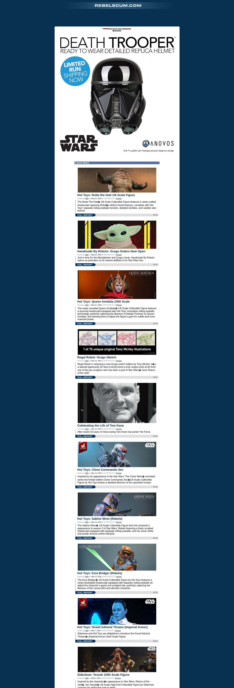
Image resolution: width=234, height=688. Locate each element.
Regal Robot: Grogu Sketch (96, 357)
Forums (119, 198)
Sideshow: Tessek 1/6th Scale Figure (103, 674)
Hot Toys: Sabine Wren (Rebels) (99, 518)
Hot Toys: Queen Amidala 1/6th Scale (103, 301)
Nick (86, 198)
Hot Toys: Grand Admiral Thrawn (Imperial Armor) (112, 627)
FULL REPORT (84, 215)
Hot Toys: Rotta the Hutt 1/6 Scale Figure (106, 195)
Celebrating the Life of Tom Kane (100, 425)
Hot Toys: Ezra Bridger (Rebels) (99, 573)
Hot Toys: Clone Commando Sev (100, 469)
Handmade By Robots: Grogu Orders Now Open (111, 251)
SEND (155, 215)
